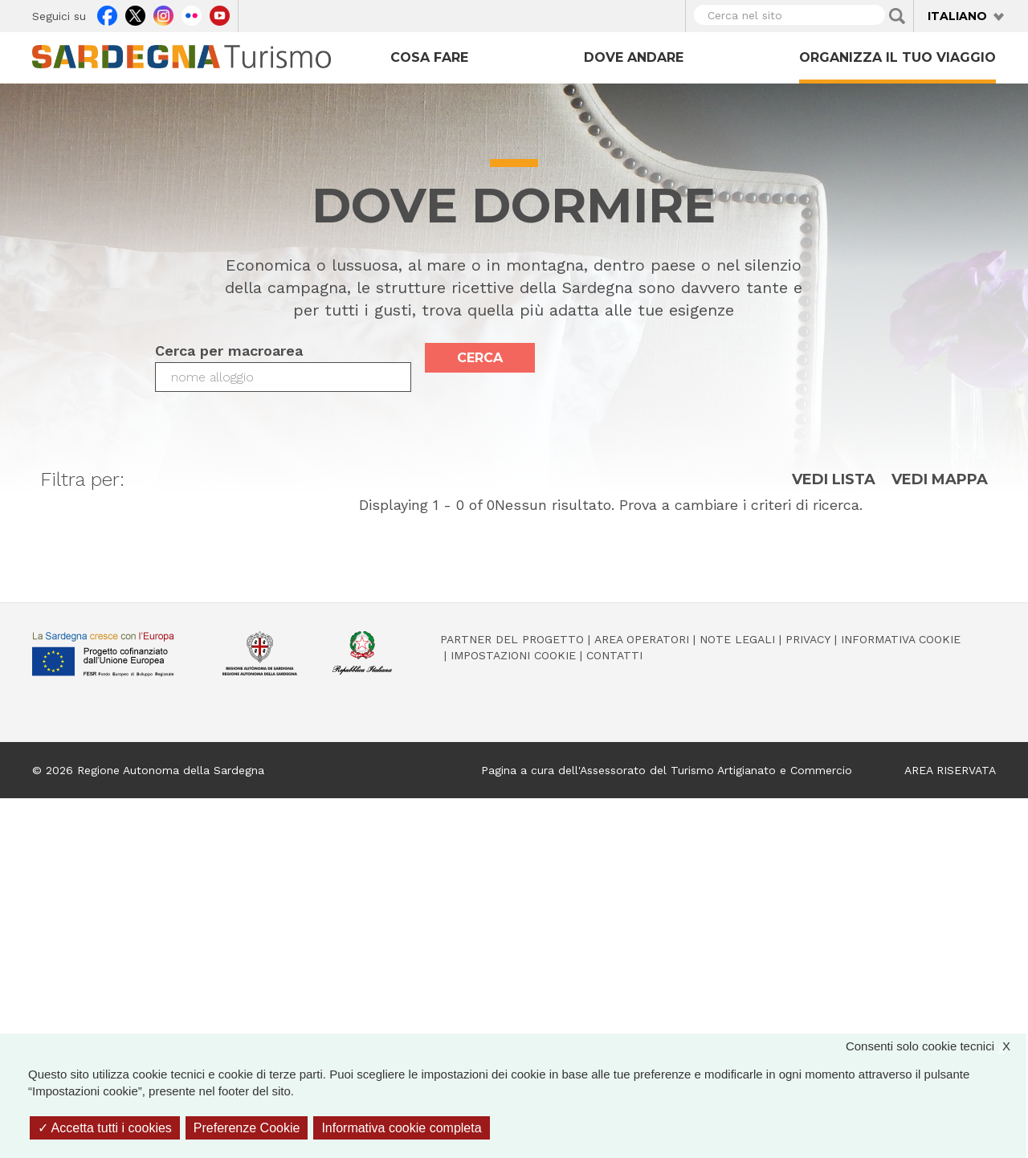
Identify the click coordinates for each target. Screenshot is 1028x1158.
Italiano (957, 16)
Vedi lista (833, 479)
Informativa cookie (901, 639)
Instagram (163, 13)
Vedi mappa (939, 479)
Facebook (107, 13)
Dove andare (633, 57)
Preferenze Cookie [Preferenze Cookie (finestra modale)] (247, 1128)
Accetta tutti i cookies (105, 1128)
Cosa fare (429, 57)
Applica (897, 16)
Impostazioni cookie (513, 655)
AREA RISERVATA (950, 770)
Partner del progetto (512, 639)
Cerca (480, 357)
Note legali (737, 639)
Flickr (192, 13)
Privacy (807, 639)
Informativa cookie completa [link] (401, 1128)
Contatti (614, 655)
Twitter (135, 13)
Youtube (220, 13)
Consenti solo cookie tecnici (936, 1046)
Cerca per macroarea (229, 350)
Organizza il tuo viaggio (897, 57)
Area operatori (641, 639)
